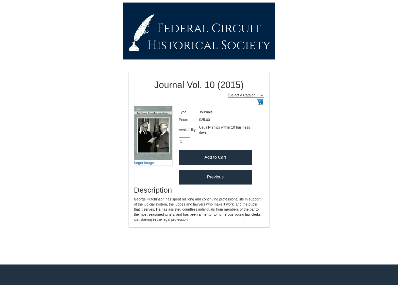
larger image (144, 163)
